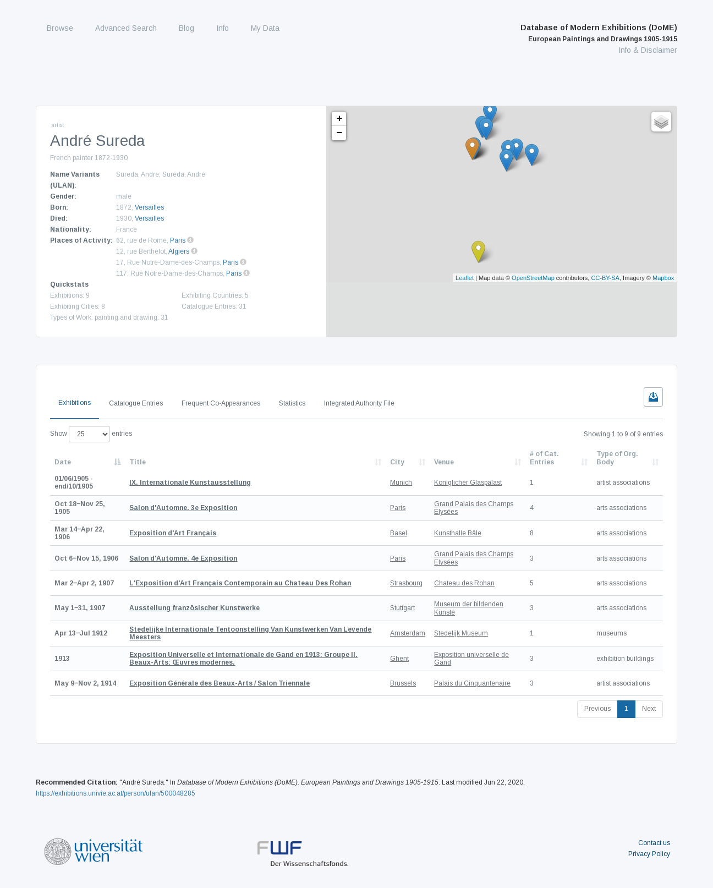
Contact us (654, 843)
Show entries (91, 434)
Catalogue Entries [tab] (136, 403)
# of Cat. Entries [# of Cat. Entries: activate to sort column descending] (544, 457)
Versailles (149, 207)
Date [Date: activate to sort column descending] (62, 462)
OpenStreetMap (533, 278)
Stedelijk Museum (461, 633)
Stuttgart (402, 608)
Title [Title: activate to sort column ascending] (137, 462)
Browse (60, 28)
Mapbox (663, 278)
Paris (177, 240)
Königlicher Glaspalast (468, 482)
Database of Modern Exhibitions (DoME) (598, 33)
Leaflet (465, 278)
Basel (398, 533)
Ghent (399, 658)
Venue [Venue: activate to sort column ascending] (444, 462)
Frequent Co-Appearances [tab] (221, 403)
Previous (597, 708)
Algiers (178, 251)
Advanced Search (126, 28)
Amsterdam (407, 633)
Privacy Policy (649, 854)
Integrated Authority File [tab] (359, 403)
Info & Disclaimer (647, 50)
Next (649, 708)
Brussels (403, 683)
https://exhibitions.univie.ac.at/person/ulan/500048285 (115, 793)
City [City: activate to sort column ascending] (397, 462)
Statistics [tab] (292, 403)
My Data (265, 28)
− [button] (339, 133)
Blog (186, 28)
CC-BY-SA (605, 278)
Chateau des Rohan (464, 583)
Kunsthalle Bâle (457, 533)
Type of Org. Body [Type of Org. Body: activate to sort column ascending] (617, 457)
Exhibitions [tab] (74, 403)
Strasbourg (406, 583)
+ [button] (339, 118)
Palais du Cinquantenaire (472, 683)
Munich (401, 482)
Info (222, 28)
